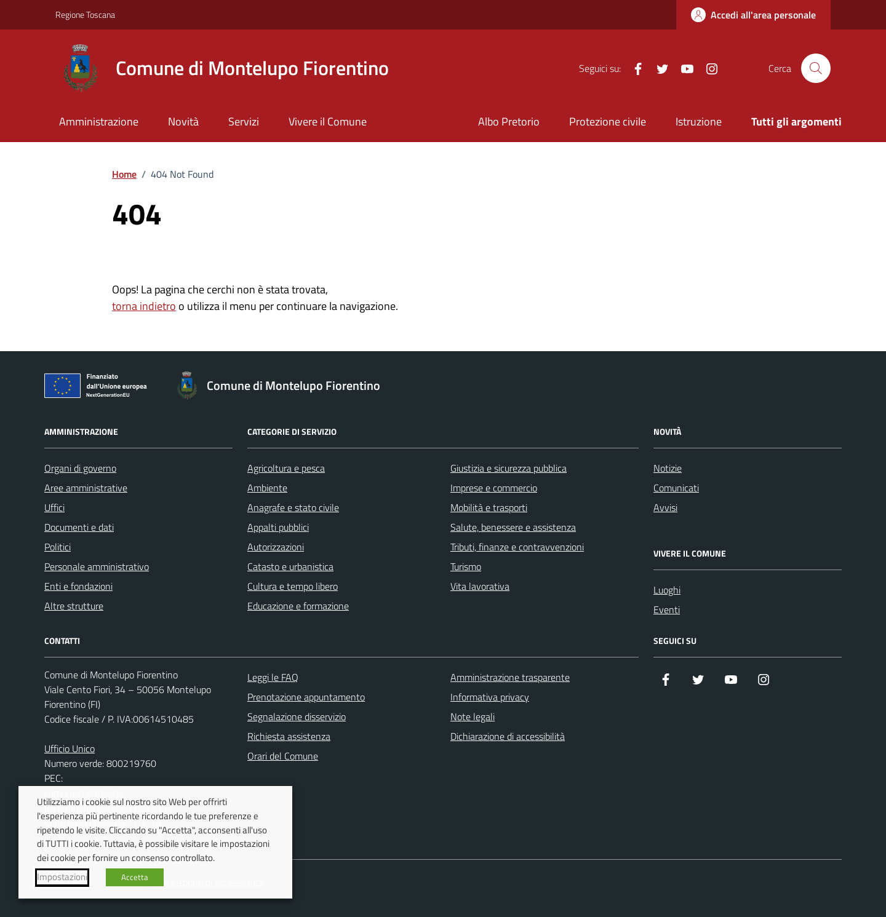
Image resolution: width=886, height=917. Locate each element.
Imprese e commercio (493, 487)
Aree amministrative (85, 487)
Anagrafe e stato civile (293, 507)
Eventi (666, 609)
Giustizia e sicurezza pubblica (508, 468)
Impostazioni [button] (62, 877)
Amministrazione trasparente (510, 677)
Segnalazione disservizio (296, 716)
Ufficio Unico (69, 748)
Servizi (243, 121)
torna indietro (144, 306)
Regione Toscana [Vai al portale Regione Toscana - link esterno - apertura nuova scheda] (85, 14)
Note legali (472, 716)
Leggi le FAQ (272, 677)
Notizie (667, 468)
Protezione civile (607, 121)
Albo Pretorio (509, 121)
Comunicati (676, 487)
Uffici (54, 507)
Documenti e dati (79, 527)
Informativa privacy (489, 696)
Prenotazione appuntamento (306, 696)
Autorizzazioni (275, 546)
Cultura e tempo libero (292, 586)
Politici (57, 546)
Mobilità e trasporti (488, 507)
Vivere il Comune (328, 121)
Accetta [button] (134, 877)
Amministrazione (98, 121)
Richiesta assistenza (288, 736)
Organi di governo (80, 468)
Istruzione (699, 121)
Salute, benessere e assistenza (513, 527)
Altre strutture (73, 605)
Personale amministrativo (96, 566)
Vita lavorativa (479, 586)
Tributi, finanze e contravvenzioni (517, 546)
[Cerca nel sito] (816, 68)
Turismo (465, 566)
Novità (183, 121)
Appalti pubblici (278, 527)
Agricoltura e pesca (286, 468)
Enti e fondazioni (78, 586)
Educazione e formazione (298, 605)
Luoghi (666, 589)
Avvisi (665, 507)
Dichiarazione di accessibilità (507, 736)
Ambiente (267, 487)
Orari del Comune (282, 755)
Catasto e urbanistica (290, 566)
